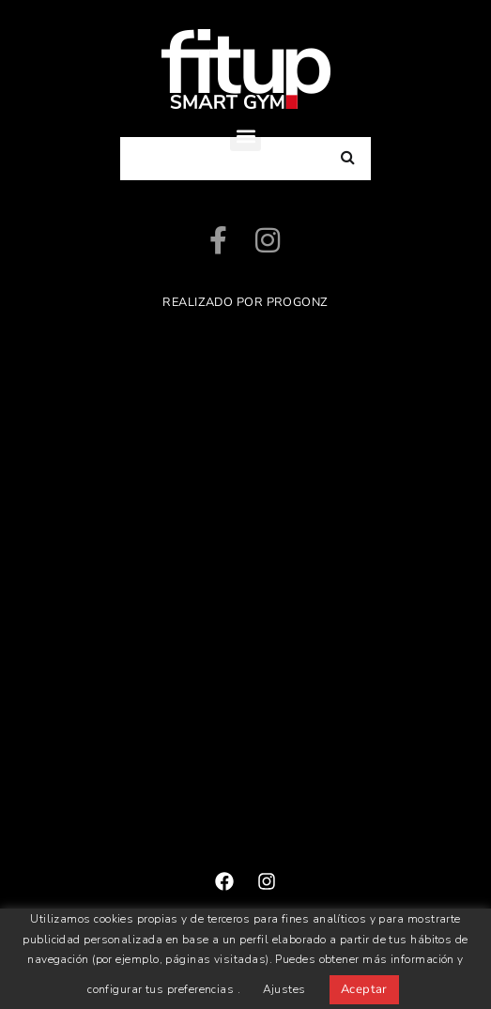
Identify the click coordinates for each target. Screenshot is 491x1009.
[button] (245, 135)
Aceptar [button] (364, 989)
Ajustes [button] (284, 989)
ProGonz (298, 302)
